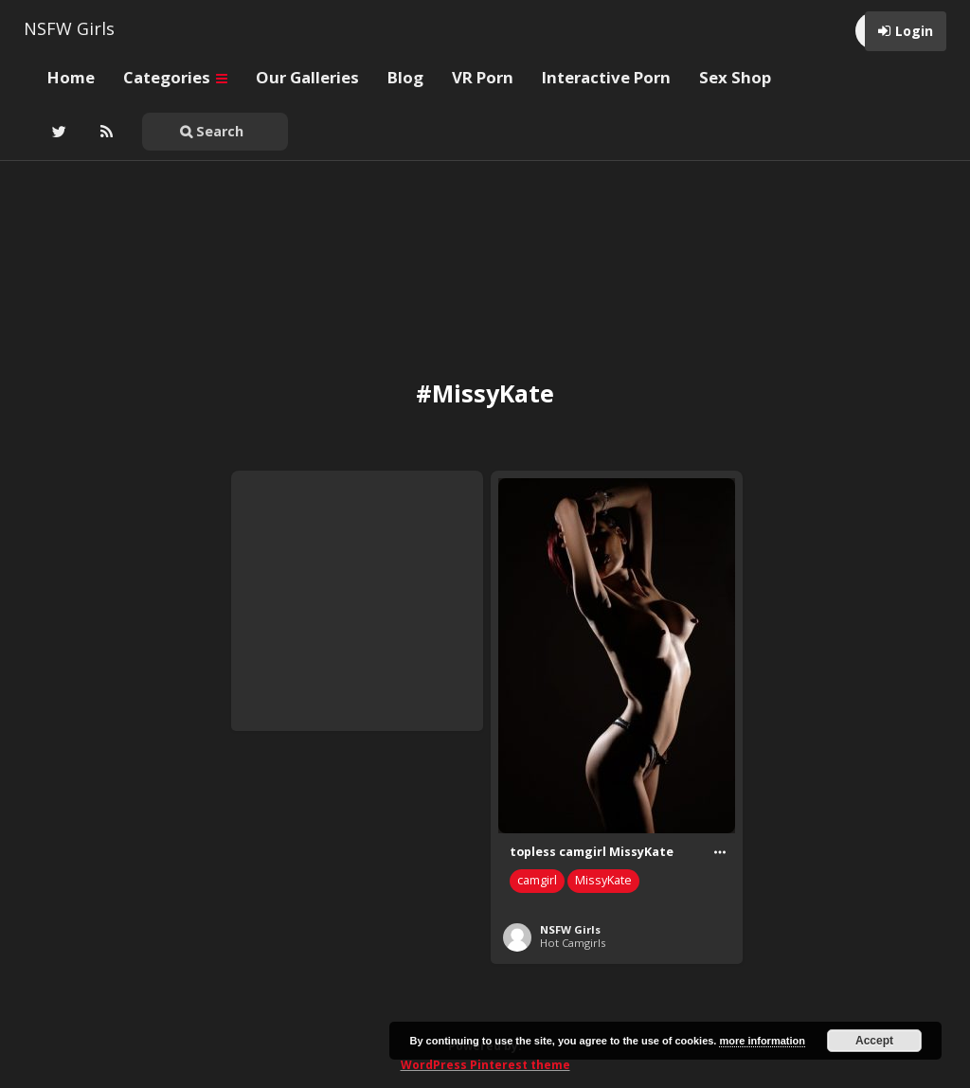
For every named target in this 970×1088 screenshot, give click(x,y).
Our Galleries (307, 77)
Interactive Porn (606, 77)
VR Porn (482, 77)
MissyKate (603, 880)
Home (71, 77)
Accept (874, 1040)
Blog (405, 77)
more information (761, 1040)
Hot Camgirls (572, 943)
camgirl (537, 880)
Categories (175, 77)
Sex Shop (735, 77)
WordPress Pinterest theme (485, 1065)
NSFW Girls (69, 28)
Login (914, 31)
